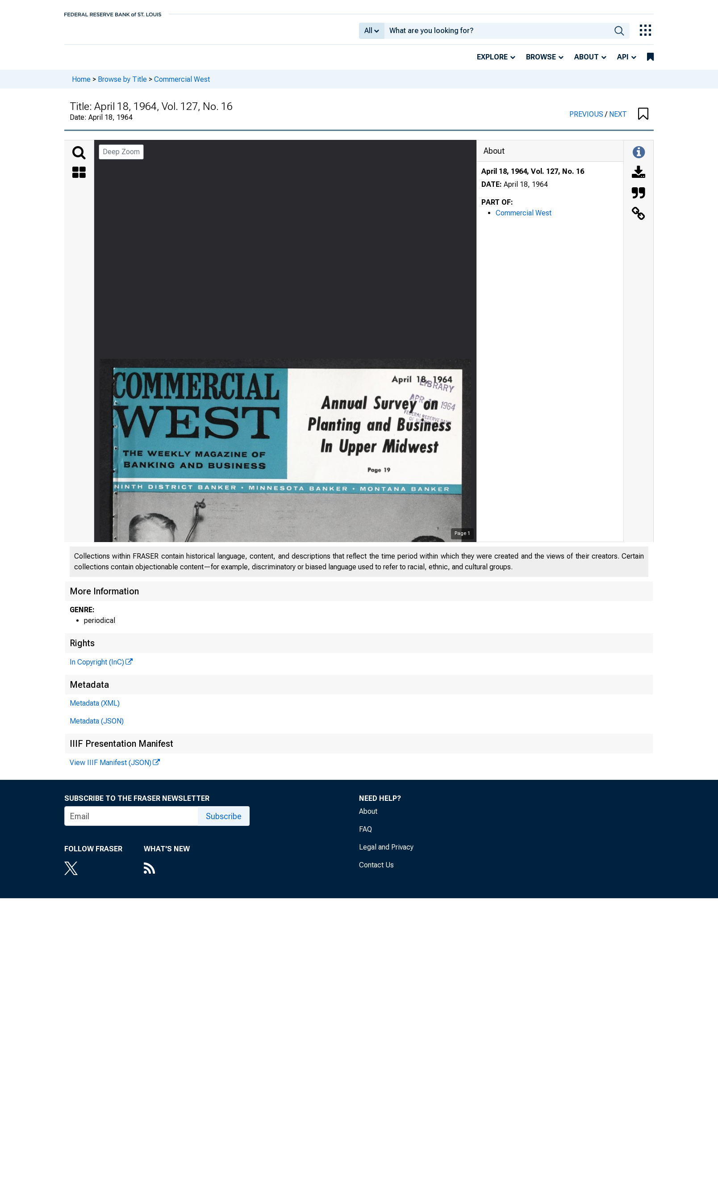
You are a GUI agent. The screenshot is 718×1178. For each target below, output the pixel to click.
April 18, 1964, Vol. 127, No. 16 (532, 177)
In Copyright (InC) (97, 668)
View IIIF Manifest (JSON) (110, 769)
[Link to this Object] (638, 221)
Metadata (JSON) (97, 727)
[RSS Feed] (167, 875)
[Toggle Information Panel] (638, 159)
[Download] (638, 180)
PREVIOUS (587, 120)
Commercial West (182, 85)
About (586, 63)
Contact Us (376, 871)
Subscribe (224, 822)
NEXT (618, 120)
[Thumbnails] (79, 180)
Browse (541, 63)
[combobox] (496, 34)
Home (81, 85)
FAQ (365, 835)
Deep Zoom (121, 158)
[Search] (79, 159)
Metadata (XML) (95, 709)
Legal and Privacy (386, 853)
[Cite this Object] (638, 200)
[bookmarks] (650, 63)
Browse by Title (122, 85)
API (623, 63)
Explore (492, 63)
